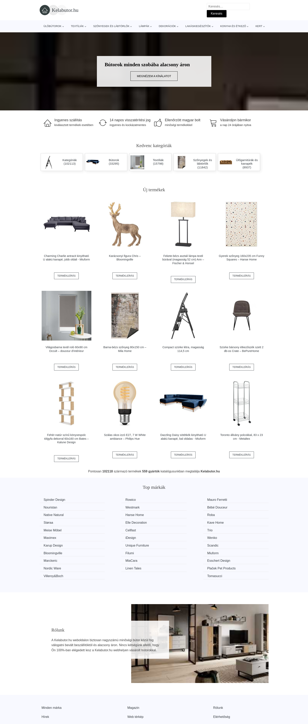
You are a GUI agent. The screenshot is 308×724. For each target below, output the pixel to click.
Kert (259, 26)
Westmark (52, 507)
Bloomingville (112, 536)
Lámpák (144, 26)
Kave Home (229, 514)
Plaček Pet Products (117, 551)
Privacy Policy (137, 701)
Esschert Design (173, 544)
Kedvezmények (52, 701)
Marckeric (51, 544)
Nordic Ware (229, 544)
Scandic (50, 536)
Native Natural (172, 507)
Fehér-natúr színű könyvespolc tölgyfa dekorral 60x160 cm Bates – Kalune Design (66, 438)
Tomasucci (228, 551)
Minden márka (52, 683)
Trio (164, 522)
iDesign (50, 529)
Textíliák (77, 26)
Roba (48, 514)
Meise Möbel (54, 522)
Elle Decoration (172, 514)
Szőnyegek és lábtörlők (111, 26)
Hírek (45, 692)
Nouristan (227, 499)
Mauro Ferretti (172, 499)
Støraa (108, 514)
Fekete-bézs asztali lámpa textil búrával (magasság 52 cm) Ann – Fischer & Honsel (183, 259)
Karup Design (171, 529)
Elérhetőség (221, 692)
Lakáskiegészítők (198, 26)
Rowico (108, 499)
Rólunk (218, 683)
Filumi (166, 536)
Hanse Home (230, 507)
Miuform (226, 536)
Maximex (227, 522)
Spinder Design (55, 499)
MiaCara (109, 544)
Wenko (108, 529)
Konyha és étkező (233, 26)
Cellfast (108, 522)
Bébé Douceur (113, 507)
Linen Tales (53, 551)
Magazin (133, 683)
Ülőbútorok (53, 26)
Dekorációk (167, 26)
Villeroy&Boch (172, 551)
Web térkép (135, 692)
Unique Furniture (232, 529)
